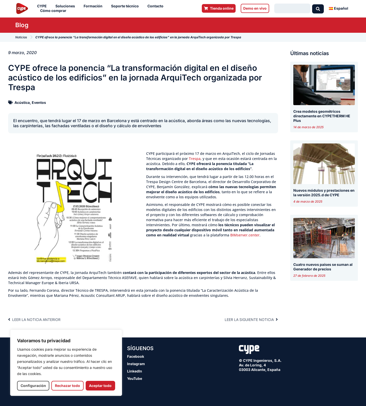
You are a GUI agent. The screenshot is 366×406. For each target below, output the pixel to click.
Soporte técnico (126, 6)
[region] (66, 363)
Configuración (33, 385)
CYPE (43, 6)
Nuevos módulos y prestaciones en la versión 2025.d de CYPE (324, 192)
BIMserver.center (245, 235)
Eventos (39, 102)
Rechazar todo (67, 385)
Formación (94, 6)
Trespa (195, 158)
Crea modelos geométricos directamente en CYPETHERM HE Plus (321, 116)
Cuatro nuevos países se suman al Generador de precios (323, 266)
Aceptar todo (100, 385)
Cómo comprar (54, 10)
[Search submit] (318, 8)
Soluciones (66, 6)
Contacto (156, 6)
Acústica (22, 102)
